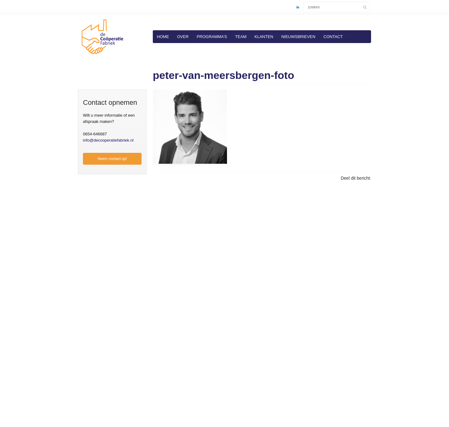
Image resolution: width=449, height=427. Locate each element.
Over (183, 36)
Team (240, 36)
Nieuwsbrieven (298, 36)
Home (163, 36)
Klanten (263, 36)
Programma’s (212, 36)
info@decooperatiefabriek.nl (108, 140)
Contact (333, 36)
